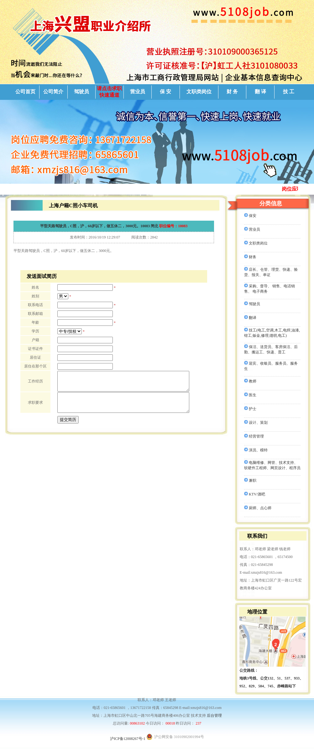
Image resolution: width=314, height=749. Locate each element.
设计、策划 (256, 422)
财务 (250, 257)
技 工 (288, 91)
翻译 (250, 318)
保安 (250, 215)
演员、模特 (256, 450)
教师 (250, 381)
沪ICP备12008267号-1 (127, 738)
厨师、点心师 (257, 508)
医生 (250, 395)
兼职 (250, 480)
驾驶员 (81, 91)
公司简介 (53, 91)
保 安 (165, 91)
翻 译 (260, 91)
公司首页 (25, 91)
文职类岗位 (199, 91)
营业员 (137, 91)
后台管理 (214, 715)
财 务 (232, 91)
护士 (250, 409)
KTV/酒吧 (254, 494)
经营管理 (254, 436)
